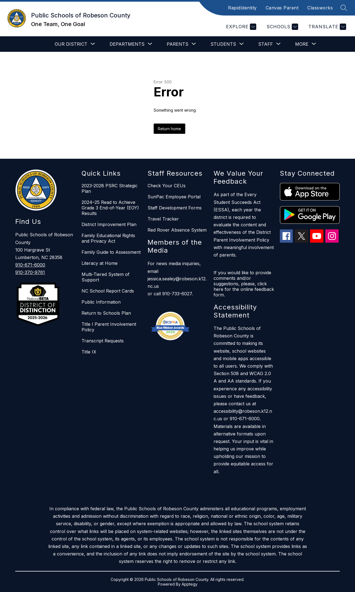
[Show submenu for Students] (223, 44)
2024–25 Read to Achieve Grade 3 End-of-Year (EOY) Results (110, 207)
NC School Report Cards (108, 291)
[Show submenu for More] (301, 44)
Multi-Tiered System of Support (106, 277)
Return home (169, 128)
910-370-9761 (30, 272)
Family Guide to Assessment (111, 252)
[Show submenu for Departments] (127, 44)
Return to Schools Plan (106, 313)
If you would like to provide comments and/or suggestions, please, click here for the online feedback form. (244, 284)
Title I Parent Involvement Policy (109, 326)
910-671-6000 (30, 265)
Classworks (320, 8)
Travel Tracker (163, 219)
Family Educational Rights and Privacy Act (108, 238)
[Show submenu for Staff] (265, 44)
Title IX (89, 352)
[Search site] (344, 7)
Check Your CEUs (167, 185)
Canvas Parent (282, 8)
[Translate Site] (326, 26)
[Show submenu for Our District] (71, 44)
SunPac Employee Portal (174, 196)
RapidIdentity (242, 8)
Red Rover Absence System (177, 230)
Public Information (101, 302)
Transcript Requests (103, 341)
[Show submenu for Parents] (177, 44)
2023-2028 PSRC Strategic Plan (110, 188)
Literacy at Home (100, 263)
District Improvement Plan (109, 224)
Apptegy (189, 584)
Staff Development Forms (175, 208)
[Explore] (240, 26)
